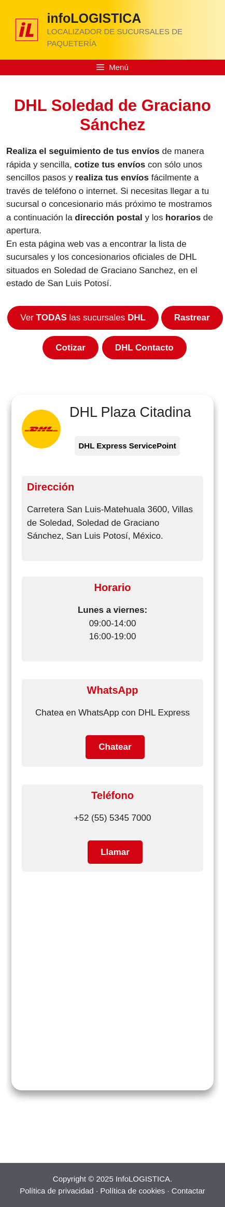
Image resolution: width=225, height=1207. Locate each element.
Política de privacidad (57, 1190)
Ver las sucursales (83, 317)
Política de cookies (132, 1190)
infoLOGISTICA (94, 18)
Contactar (188, 1190)
